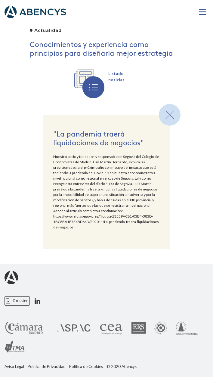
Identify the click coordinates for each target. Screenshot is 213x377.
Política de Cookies (86, 367)
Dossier (20, 300)
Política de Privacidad (47, 367)
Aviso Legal (14, 367)
